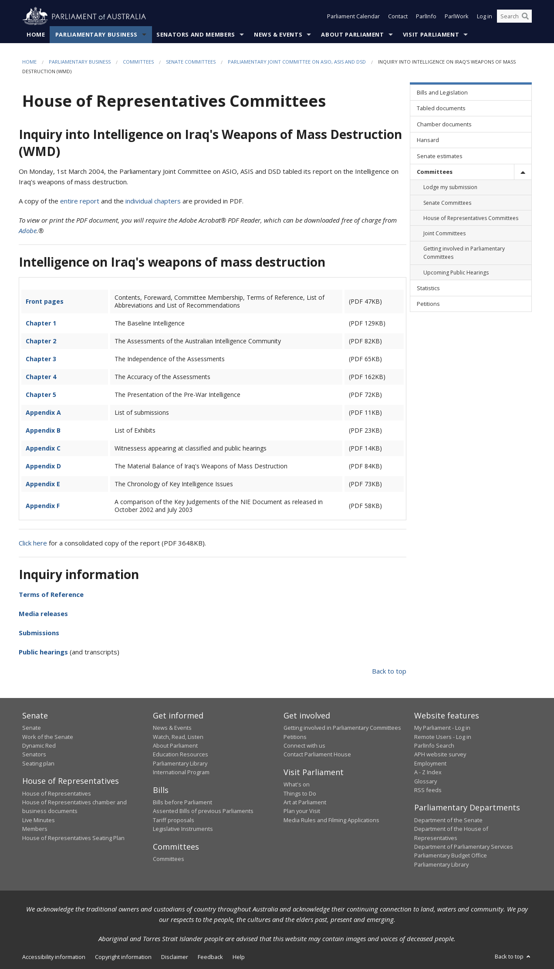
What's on (297, 785)
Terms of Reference (51, 594)
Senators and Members (195, 34)
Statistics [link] (428, 288)
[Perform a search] (525, 16)
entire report (79, 201)
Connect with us (304, 745)
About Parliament (352, 34)
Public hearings (43, 651)
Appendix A (43, 412)
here (40, 543)
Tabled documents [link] (441, 108)
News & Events (278, 34)
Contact (398, 16)
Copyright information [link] (123, 957)
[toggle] (522, 172)
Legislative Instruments (183, 829)
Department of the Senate (448, 820)
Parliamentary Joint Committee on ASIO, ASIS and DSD (297, 61)
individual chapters (153, 201)
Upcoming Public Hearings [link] (456, 272)
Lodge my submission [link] (450, 187)
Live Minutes (38, 820)
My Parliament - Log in (442, 728)
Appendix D (43, 466)
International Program (181, 772)
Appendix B (43, 430)
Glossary (425, 781)
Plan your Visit (302, 811)
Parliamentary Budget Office (450, 856)
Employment (430, 763)
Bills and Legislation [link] (442, 93)
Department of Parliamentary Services (463, 846)
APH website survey (440, 755)
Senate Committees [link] (447, 203)
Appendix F (43, 505)
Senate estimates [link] (440, 156)
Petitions (295, 737)
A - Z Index (428, 772)
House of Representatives (56, 793)
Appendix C (43, 448)
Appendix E (43, 484)
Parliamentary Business (96, 34)
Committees (138, 61)
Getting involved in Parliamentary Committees (342, 728)
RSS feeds (428, 790)
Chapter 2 (41, 341)
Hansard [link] (428, 140)
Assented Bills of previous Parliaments (203, 811)
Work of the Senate (47, 737)
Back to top (389, 671)
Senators (34, 755)
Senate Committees (191, 61)
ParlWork (457, 16)
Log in (484, 16)
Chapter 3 (41, 359)
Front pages (45, 301)
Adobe (28, 231)
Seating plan (38, 763)
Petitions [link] (428, 304)
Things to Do (300, 793)
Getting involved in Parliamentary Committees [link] (464, 253)
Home (36, 34)
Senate (31, 728)
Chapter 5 (41, 394)
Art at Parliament (305, 802)
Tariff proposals (173, 820)
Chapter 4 (41, 377)
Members (34, 829)
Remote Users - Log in (442, 737)
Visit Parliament (431, 34)
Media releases (43, 613)
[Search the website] (514, 16)
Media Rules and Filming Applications (331, 820)
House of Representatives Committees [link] (470, 218)
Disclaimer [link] (174, 957)
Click (25, 543)
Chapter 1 (41, 323)
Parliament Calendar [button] (353, 16)
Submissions (39, 632)
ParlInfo (426, 16)
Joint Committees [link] (444, 233)
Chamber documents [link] (444, 124)
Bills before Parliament (182, 802)
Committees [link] (435, 172)
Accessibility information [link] (53, 957)
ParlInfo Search (434, 745)
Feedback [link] (210, 957)
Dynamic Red (39, 745)
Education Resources (180, 755)
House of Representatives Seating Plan (73, 838)
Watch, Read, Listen (178, 737)
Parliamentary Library (180, 763)
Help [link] (239, 957)
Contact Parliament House (317, 755)
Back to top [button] (513, 957)
